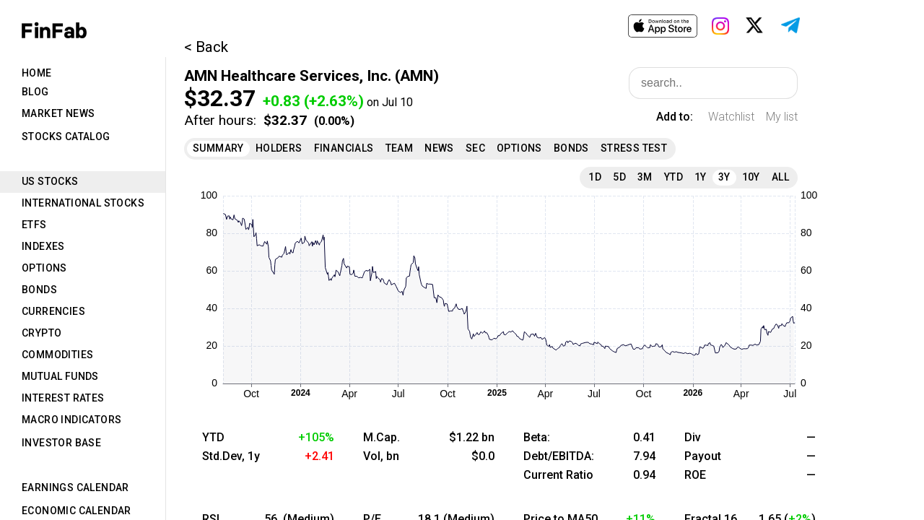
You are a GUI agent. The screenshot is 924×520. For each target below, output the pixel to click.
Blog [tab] (35, 92)
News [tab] (439, 148)
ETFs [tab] (34, 224)
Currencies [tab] (53, 311)
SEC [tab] (475, 148)
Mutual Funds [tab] (60, 376)
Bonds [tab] (39, 289)
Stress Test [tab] (634, 148)
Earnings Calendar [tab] (75, 487)
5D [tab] (619, 177)
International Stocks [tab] (83, 203)
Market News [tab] (58, 113)
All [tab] (780, 177)
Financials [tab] (344, 148)
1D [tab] (594, 177)
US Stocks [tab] (50, 181)
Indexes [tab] (43, 246)
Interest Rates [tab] (63, 398)
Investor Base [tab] (61, 442)
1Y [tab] (700, 177)
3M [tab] (645, 177)
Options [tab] (44, 268)
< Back (206, 47)
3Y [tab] (724, 177)
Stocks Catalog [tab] (66, 136)
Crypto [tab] (41, 333)
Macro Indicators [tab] (71, 419)
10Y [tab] (751, 177)
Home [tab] (37, 73)
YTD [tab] (673, 177)
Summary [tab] (218, 148)
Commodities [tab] (57, 354)
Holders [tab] (279, 148)
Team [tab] (399, 148)
